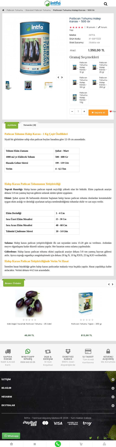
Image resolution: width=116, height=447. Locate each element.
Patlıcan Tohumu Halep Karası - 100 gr (79, 82)
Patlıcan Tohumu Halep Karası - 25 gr (99, 67)
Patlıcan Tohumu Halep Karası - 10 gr (79, 67)
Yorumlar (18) (29, 125)
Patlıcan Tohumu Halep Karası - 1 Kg (79, 97)
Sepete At (98, 112)
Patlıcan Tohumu (15, 10)
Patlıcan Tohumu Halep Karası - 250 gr (99, 82)
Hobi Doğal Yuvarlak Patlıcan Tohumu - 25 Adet (29, 324)
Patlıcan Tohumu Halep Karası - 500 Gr (74, 10)
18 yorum (91, 27)
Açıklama (11, 125)
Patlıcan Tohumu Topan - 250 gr (86, 324)
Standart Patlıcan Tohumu (38, 10)
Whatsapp (11, 435)
